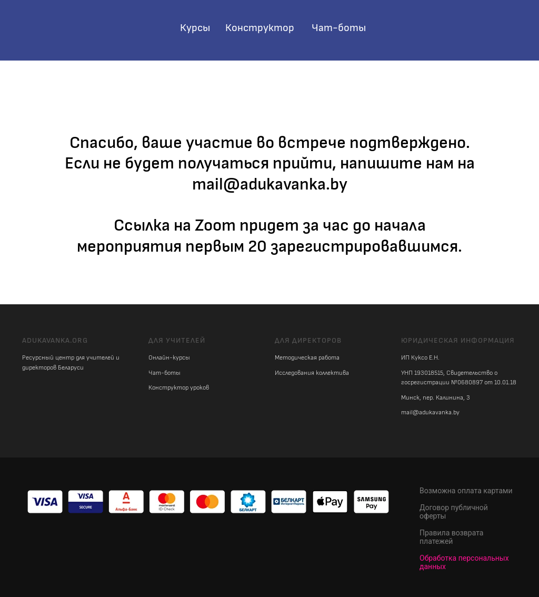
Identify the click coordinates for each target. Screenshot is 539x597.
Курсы (195, 28)
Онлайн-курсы (169, 358)
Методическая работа (307, 358)
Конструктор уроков (178, 388)
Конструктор (259, 28)
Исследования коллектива (312, 373)
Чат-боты (339, 28)
